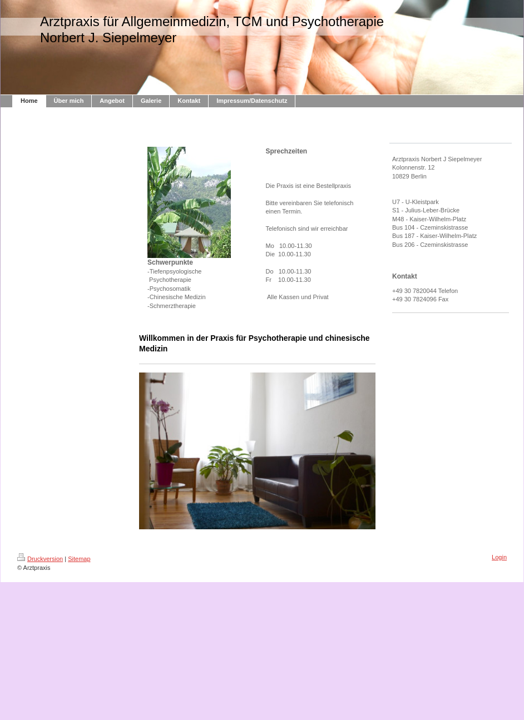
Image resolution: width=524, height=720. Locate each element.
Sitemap (79, 558)
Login (499, 557)
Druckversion (40, 558)
